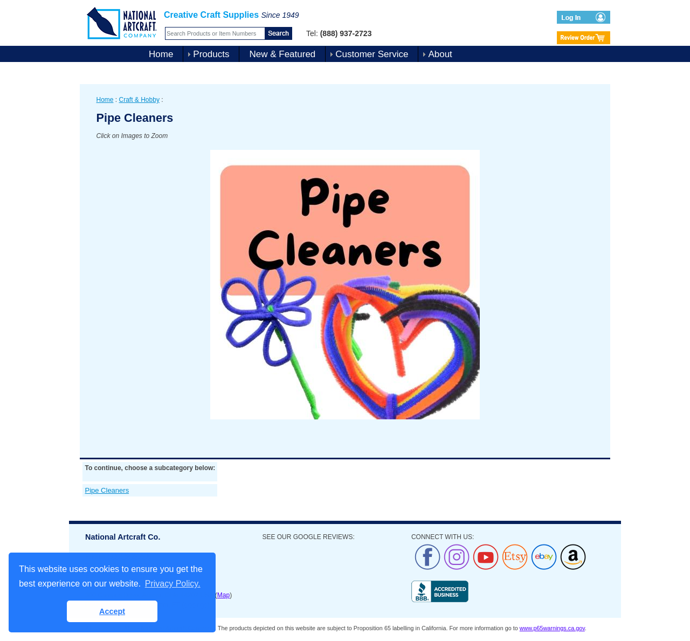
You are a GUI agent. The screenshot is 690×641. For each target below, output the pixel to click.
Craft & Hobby (139, 100)
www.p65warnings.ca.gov (552, 628)
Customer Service (371, 54)
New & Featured (282, 54)
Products (211, 54)
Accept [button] (112, 611)
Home (161, 54)
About (440, 54)
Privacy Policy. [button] (173, 583)
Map (223, 595)
